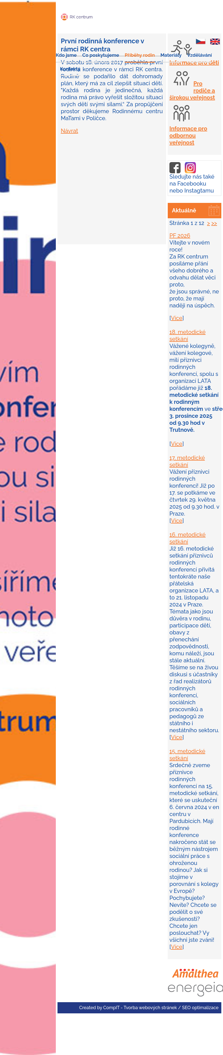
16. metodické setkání (187, 538)
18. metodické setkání (187, 335)
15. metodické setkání (187, 755)
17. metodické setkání (187, 461)
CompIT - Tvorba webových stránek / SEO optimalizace (161, 1007)
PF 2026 (179, 235)
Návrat (69, 130)
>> (214, 223)
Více (176, 318)
